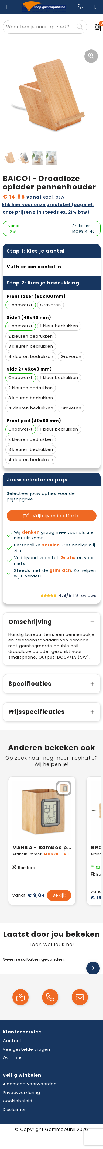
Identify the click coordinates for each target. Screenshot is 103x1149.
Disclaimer (14, 1109)
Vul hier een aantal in (34, 267)
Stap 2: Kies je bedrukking (43, 282)
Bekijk (59, 895)
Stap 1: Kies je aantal (36, 250)
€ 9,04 (28, 895)
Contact (12, 1040)
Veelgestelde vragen (26, 1049)
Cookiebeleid (17, 1101)
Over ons (13, 1057)
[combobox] (39, 26)
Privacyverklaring (21, 1092)
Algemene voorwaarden (30, 1084)
